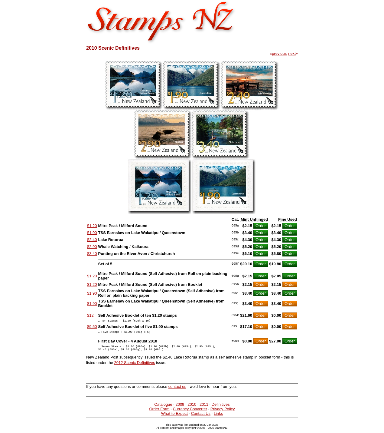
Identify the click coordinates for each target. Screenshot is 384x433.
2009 (179, 408)
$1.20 (92, 225)
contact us (177, 390)
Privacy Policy (222, 412)
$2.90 (92, 246)
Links (218, 417)
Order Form (159, 412)
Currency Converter (190, 412)
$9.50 (92, 327)
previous (279, 53)
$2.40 (92, 239)
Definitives (221, 408)
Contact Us (200, 417)
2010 (191, 408)
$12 (90, 315)
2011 (204, 408)
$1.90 (92, 232)
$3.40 (92, 253)
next (292, 53)
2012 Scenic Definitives (134, 366)
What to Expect (174, 417)
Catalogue (163, 408)
